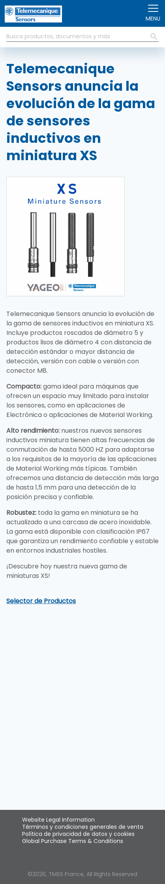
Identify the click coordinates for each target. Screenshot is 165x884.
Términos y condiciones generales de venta (82, 827)
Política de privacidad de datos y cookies (78, 834)
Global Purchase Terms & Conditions (72, 841)
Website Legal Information (58, 820)
